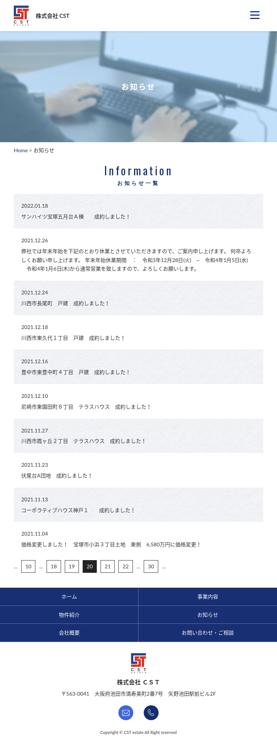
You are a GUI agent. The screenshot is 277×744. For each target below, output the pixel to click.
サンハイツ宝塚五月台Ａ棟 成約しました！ (76, 216)
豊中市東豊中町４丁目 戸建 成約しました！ (76, 372)
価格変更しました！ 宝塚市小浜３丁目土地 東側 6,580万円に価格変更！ (111, 544)
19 (72, 566)
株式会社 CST (53, 15)
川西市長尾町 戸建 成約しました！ (65, 303)
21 (108, 566)
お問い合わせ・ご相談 (208, 632)
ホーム (69, 596)
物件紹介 (69, 615)
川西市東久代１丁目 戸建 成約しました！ (73, 338)
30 (151, 566)
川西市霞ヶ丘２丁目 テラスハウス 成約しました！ (83, 441)
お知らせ (207, 615)
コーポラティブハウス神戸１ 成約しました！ (78, 510)
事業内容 (207, 596)
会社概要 (69, 632)
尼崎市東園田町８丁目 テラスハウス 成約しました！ (86, 406)
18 (54, 566)
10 (28, 566)
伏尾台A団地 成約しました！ (56, 475)
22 (125, 566)
